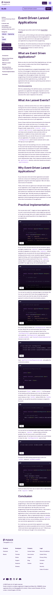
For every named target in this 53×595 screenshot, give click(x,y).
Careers (29, 563)
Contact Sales (31, 551)
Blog (29, 560)
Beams (4, 554)
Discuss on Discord (7, 48)
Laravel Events (24, 47)
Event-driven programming (25, 86)
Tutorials (17, 554)
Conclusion (5, 74)
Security (42, 566)
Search (48, 8)
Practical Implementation (8, 71)
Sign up (45, 3)
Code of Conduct (44, 569)
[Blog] (4, 8)
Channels (5, 551)
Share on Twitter (6, 45)
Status (17, 557)
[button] (50, 3)
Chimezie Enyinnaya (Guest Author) (8, 20)
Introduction (5, 55)
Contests (42, 560)
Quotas (41, 563)
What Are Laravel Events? (6, 63)
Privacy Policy (43, 557)
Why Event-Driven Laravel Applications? (7, 68)
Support (17, 560)
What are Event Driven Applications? (7, 59)
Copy (21, 243)
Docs (16, 551)
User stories (31, 554)
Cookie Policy (43, 554)
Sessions (17, 563)
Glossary (17, 566)
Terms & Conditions (45, 551)
